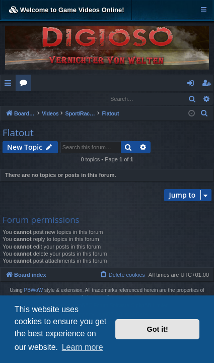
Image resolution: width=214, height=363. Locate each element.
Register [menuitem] (208, 84)
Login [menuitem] (192, 84)
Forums (25, 84)
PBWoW (33, 290)
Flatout (18, 133)
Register (50, 98)
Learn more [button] (82, 347)
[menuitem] (204, 113)
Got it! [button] (157, 329)
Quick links (10, 84)
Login (16, 98)
